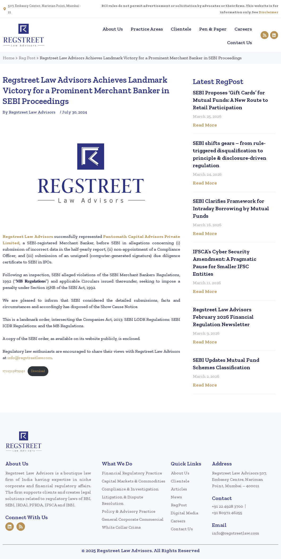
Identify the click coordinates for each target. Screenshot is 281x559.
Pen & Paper (213, 29)
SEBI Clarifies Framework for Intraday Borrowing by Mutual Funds (231, 208)
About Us (113, 29)
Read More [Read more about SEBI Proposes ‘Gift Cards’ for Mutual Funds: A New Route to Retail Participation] (205, 125)
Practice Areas (147, 29)
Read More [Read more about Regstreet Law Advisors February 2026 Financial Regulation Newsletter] (205, 342)
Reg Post (27, 57)
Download (38, 371)
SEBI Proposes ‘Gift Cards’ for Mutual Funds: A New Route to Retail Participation (230, 100)
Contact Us (239, 42)
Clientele (181, 29)
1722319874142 (14, 371)
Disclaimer (268, 12)
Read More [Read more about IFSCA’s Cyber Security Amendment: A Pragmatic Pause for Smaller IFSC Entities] (205, 291)
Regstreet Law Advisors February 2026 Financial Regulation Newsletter (223, 316)
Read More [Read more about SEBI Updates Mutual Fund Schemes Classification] (205, 385)
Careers (243, 29)
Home (91, 29)
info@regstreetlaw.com (29, 357)
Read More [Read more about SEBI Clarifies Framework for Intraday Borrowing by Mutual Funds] (205, 233)
